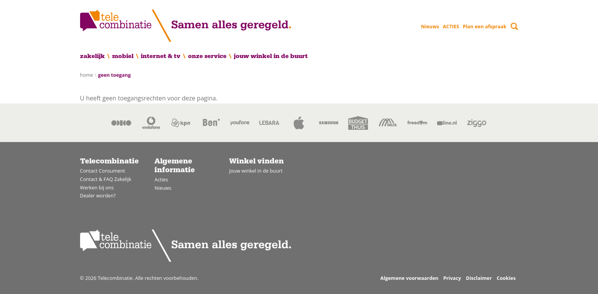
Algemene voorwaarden (409, 278)
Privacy (452, 278)
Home (86, 74)
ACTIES (451, 26)
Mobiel (122, 56)
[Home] (185, 26)
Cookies (506, 278)
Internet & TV (160, 56)
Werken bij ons (97, 187)
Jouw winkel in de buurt (271, 56)
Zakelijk (92, 56)
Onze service (207, 56)
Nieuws (430, 26)
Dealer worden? (98, 195)
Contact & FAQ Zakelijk (106, 179)
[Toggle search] (514, 26)
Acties (161, 179)
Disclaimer (479, 278)
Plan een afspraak (484, 26)
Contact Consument (102, 170)
